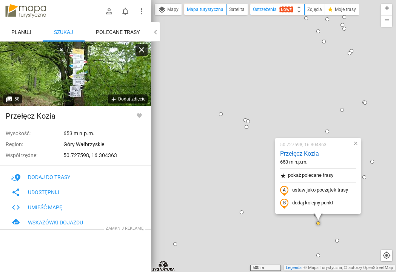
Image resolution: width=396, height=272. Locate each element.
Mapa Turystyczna (325, 267)
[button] (176, 27)
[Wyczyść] (142, 50)
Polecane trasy (118, 32)
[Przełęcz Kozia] (75, 74)
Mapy (168, 10)
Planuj (21, 32)
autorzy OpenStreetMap (370, 267)
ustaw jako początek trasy (270, 103)
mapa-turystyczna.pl (25, 11)
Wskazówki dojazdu (47, 222)
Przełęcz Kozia (255, 66)
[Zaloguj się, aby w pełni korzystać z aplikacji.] (139, 115)
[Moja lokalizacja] (386, 255)
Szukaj (63, 32)
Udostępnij (35, 192)
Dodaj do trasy (40, 177)
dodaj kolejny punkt (262, 116)
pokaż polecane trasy (262, 88)
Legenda (294, 267)
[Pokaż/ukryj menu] (142, 11)
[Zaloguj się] (109, 11)
